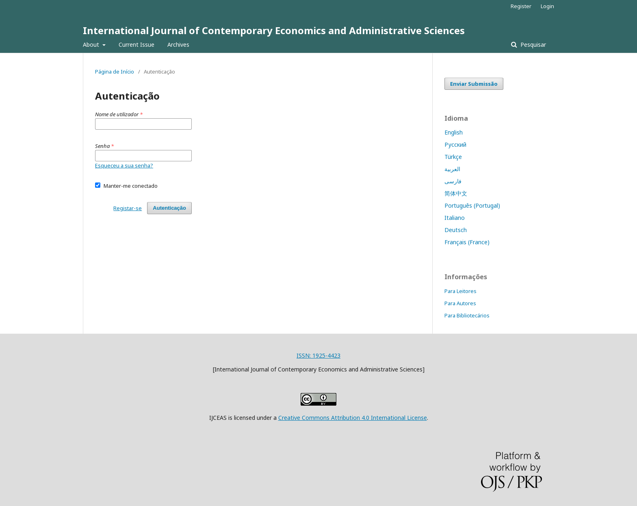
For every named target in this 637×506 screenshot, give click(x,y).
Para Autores (460, 303)
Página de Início (114, 71)
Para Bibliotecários (467, 315)
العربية (452, 169)
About (92, 44)
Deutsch (455, 230)
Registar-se (127, 208)
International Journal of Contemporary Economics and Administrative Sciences (274, 30)
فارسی (453, 181)
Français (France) (467, 242)
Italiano (454, 218)
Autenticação (169, 208)
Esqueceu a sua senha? (124, 165)
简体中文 (455, 193)
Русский (455, 144)
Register (521, 6)
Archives (178, 44)
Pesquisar (532, 44)
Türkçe (453, 157)
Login (547, 6)
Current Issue (136, 44)
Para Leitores (460, 291)
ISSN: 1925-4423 (318, 355)
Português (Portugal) (472, 205)
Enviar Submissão (474, 83)
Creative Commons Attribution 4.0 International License (352, 417)
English (453, 132)
